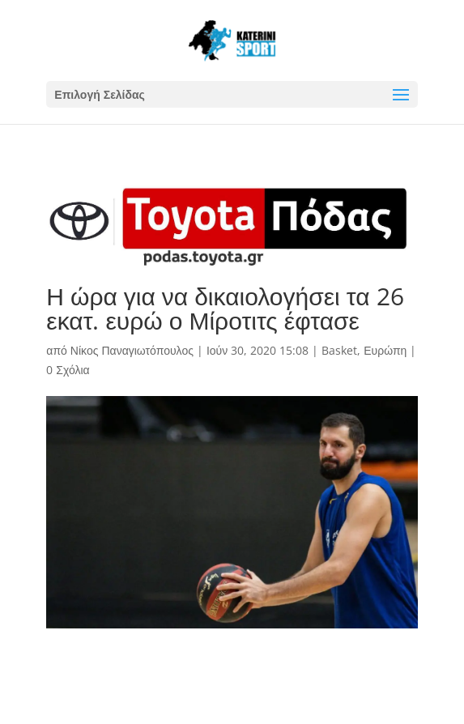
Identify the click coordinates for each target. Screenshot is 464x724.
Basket (339, 350)
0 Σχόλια (67, 369)
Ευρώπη (385, 350)
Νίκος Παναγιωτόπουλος (132, 350)
